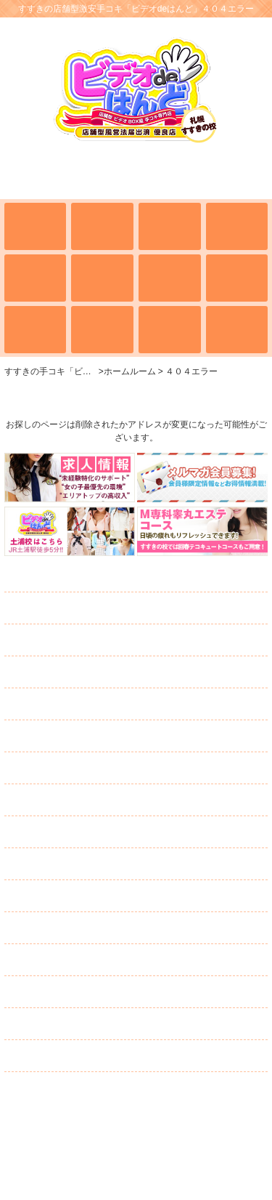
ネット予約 (80, 1024)
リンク (39, 1056)
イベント (50, 704)
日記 (41, 800)
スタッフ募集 (87, 960)
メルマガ (85, 864)
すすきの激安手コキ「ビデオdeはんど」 (136, 1129)
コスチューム (72, 832)
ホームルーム (73, 576)
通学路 (52, 736)
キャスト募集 (86, 928)
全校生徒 (62, 608)
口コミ (51, 992)
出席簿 (60, 640)
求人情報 (57, 896)
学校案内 (54, 672)
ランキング (65, 768)
